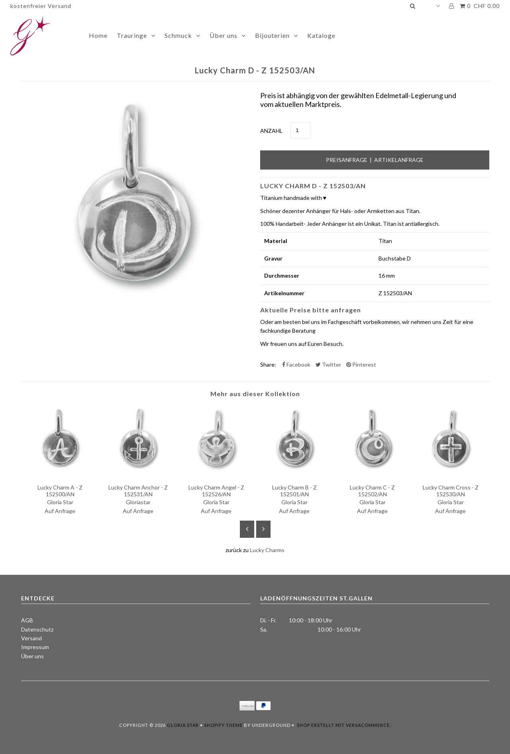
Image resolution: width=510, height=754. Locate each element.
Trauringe (132, 35)
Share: (268, 364)
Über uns (223, 35)
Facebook (296, 364)
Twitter (328, 364)
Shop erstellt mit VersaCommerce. (344, 725)
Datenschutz (37, 629)
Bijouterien (272, 35)
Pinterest (361, 364)
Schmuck (178, 35)
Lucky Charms (267, 550)
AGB (27, 620)
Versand (31, 638)
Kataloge (321, 35)
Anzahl (271, 130)
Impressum (35, 646)
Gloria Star (183, 725)
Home (98, 35)
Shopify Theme (223, 725)
